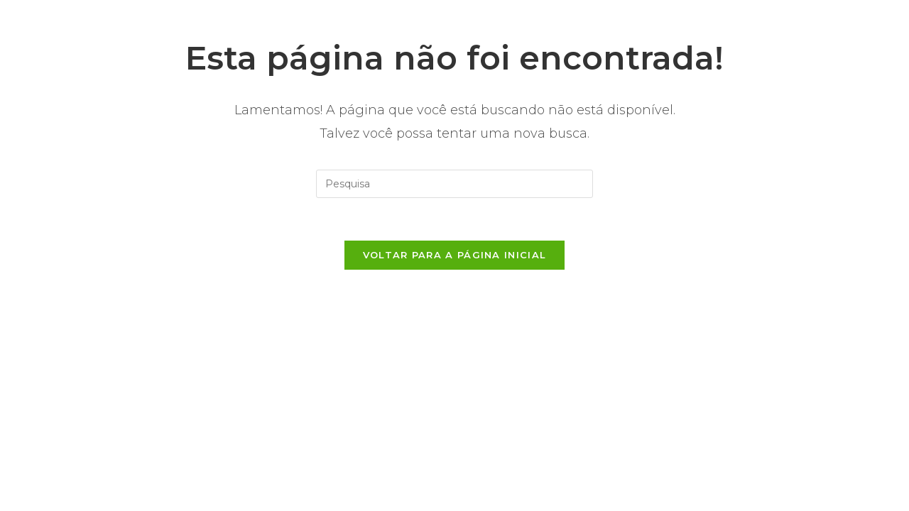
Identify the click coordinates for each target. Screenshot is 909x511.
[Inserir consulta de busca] (454, 184)
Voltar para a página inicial (454, 254)
